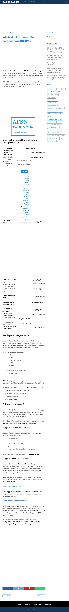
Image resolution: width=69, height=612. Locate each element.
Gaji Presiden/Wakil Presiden (57, 100)
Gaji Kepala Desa (53, 94)
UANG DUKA (51, 138)
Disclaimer (48, 604)
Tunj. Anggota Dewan (54, 124)
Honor (55, 102)
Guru (49, 102)
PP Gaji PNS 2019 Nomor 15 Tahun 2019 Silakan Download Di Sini (26, 213)
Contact (27, 604)
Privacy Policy (37, 604)
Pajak (49, 116)
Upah (58, 141)
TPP (58, 122)
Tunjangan (42, 2)
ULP (57, 138)
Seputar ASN (51, 122)
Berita (59, 89)
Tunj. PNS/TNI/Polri (54, 127)
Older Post (41, 596)
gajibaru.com (10, 2)
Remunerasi (32, 2)
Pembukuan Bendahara (55, 119)
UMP (61, 138)
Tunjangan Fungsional (55, 130)
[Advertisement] (34, 17)
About (19, 604)
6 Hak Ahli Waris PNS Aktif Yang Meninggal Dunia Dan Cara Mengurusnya (55, 57)
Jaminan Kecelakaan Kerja (56, 108)
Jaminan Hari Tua (53, 105)
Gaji (24, 2)
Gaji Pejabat (51, 97)
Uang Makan (51, 141)
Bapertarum (51, 89)
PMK (61, 113)
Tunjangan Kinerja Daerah (56, 135)
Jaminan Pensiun (53, 113)
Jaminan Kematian (53, 111)
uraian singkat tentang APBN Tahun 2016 (22, 519)
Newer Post (7, 596)
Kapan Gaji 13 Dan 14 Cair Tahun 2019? (27, 179)
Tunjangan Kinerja (53, 132)
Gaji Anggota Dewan (54, 91)
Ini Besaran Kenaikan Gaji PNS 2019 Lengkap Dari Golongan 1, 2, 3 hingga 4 (26, 195)
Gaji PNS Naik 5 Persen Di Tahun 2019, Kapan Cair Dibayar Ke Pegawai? (55, 70)
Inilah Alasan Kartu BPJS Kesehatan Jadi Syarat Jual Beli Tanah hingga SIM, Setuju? (56, 50)
